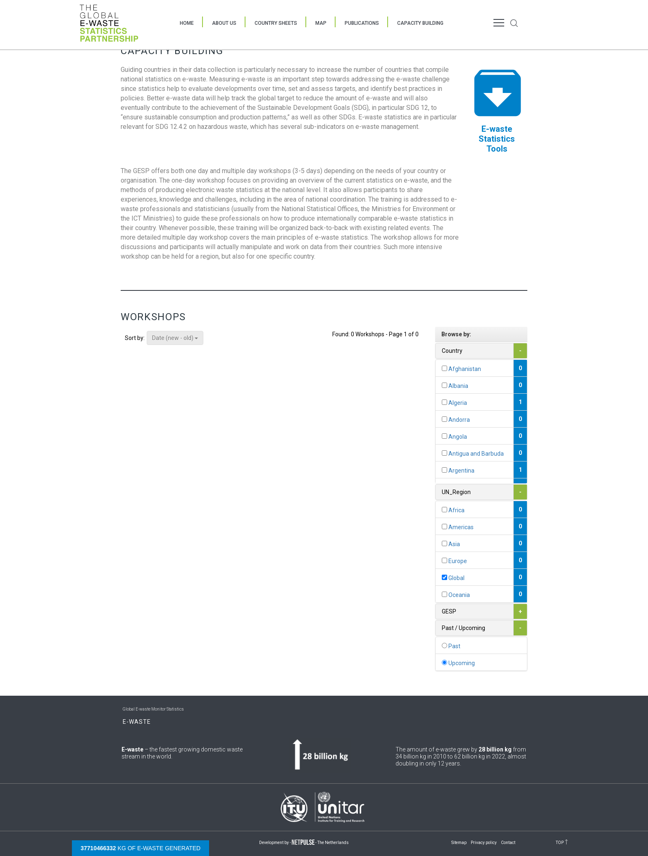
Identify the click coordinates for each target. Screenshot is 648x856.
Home (187, 23)
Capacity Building (420, 23)
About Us (224, 23)
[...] (444, 368)
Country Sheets (276, 23)
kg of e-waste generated (140, 848)
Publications (362, 23)
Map (320, 23)
